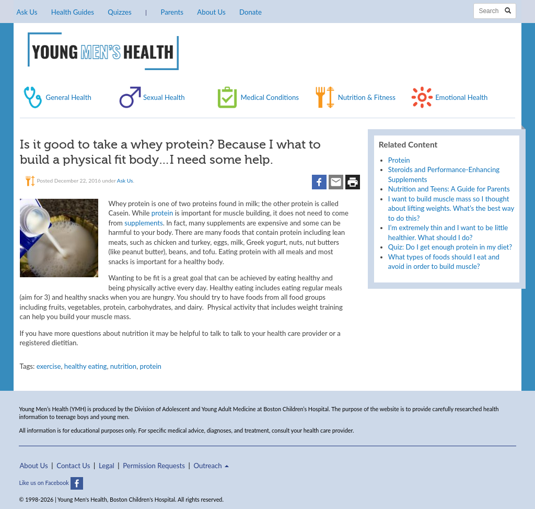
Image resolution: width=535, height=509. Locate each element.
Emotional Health (461, 97)
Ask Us (27, 12)
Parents (172, 12)
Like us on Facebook (51, 482)
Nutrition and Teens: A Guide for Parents (449, 189)
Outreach (211, 465)
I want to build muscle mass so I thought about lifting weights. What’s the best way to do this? (451, 208)
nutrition (123, 366)
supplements (143, 223)
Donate (250, 12)
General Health (68, 97)
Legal (106, 465)
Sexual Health (164, 97)
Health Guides (72, 12)
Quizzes (119, 12)
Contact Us (73, 465)
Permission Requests (154, 465)
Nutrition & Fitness (367, 97)
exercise (49, 366)
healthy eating (85, 366)
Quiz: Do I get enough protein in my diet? (450, 247)
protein (162, 213)
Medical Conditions (269, 97)
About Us (211, 12)
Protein (399, 160)
